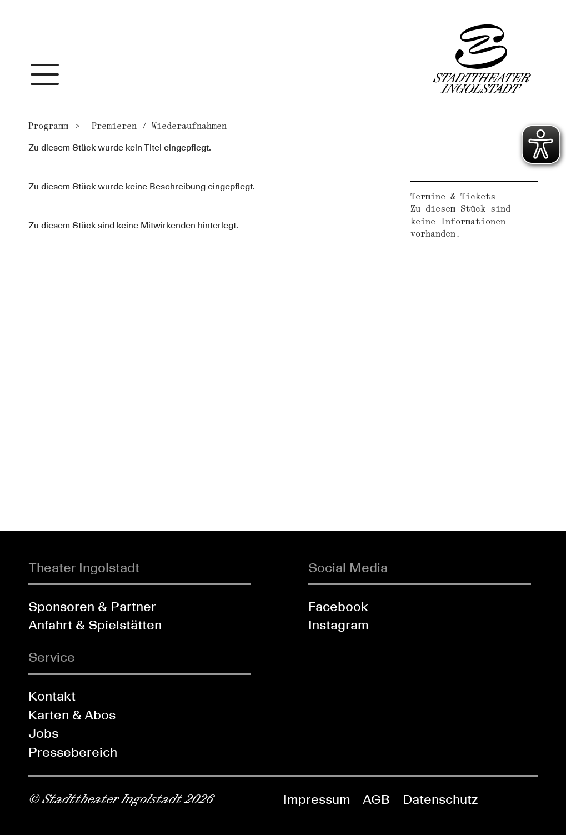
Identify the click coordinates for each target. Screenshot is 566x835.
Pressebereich (72, 752)
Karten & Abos (72, 715)
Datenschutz (440, 799)
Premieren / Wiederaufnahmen (159, 126)
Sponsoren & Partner (92, 606)
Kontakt (52, 696)
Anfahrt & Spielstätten (95, 625)
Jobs (43, 733)
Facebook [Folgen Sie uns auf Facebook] (338, 606)
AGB (376, 799)
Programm (48, 126)
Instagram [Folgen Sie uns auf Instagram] (338, 625)
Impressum (316, 799)
